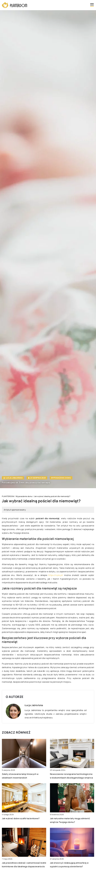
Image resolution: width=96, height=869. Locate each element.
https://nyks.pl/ (55, 575)
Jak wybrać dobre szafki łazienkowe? (21, 818)
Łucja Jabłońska (14, 478)
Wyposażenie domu (61, 478)
